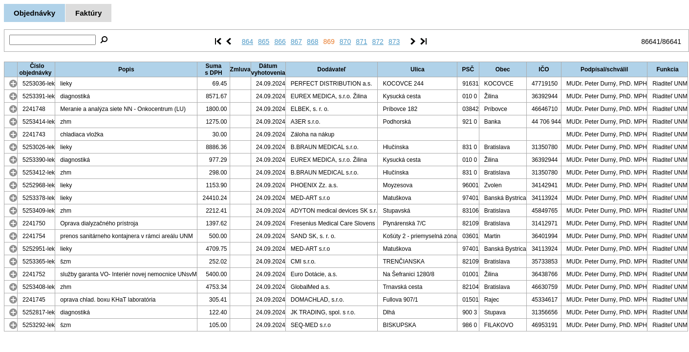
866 (279, 41)
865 (263, 41)
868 (312, 41)
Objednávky (34, 13)
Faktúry (88, 13)
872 (378, 41)
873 (394, 41)
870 (345, 41)
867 (296, 41)
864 (247, 41)
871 (361, 41)
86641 (650, 41)
